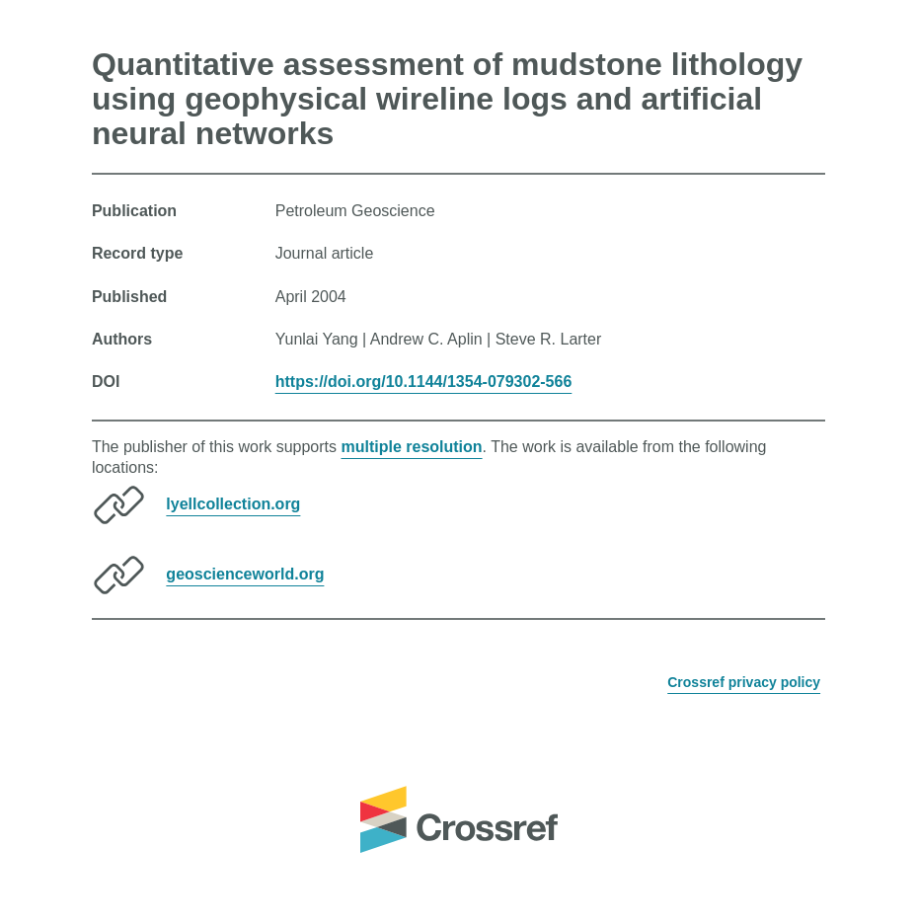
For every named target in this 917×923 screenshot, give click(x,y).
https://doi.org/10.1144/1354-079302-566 (424, 381)
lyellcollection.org (233, 504)
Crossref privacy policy (743, 682)
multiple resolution (411, 446)
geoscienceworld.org (245, 574)
